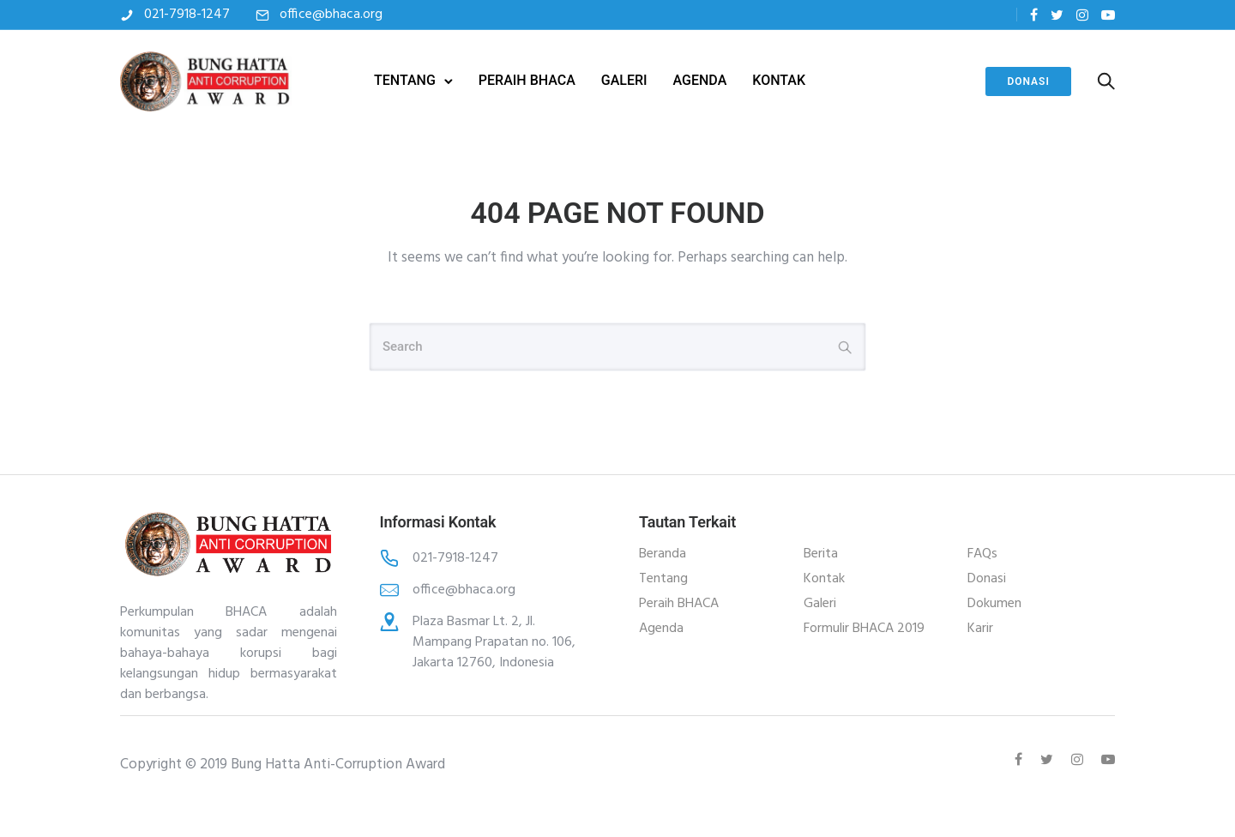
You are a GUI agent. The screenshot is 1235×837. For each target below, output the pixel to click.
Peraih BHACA (679, 604)
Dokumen (994, 604)
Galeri (820, 604)
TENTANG (405, 80)
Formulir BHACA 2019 (864, 628)
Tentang (663, 579)
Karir (980, 628)
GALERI (624, 80)
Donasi (1028, 81)
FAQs (982, 554)
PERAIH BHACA (527, 80)
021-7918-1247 (187, 14)
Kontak (824, 579)
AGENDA (700, 80)
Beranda (662, 554)
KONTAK (778, 80)
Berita (821, 554)
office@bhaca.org (331, 14)
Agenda (661, 628)
